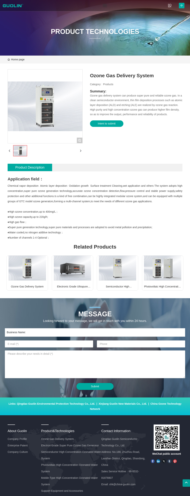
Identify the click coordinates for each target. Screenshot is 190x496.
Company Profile (17, 438)
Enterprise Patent (18, 445)
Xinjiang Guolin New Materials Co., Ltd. (123, 403)
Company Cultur (17, 451)
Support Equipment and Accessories (62, 490)
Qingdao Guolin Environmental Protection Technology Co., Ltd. (56, 403)
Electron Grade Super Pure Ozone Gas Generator (70, 445)
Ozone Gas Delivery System (27, 286)
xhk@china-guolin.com (122, 484)
